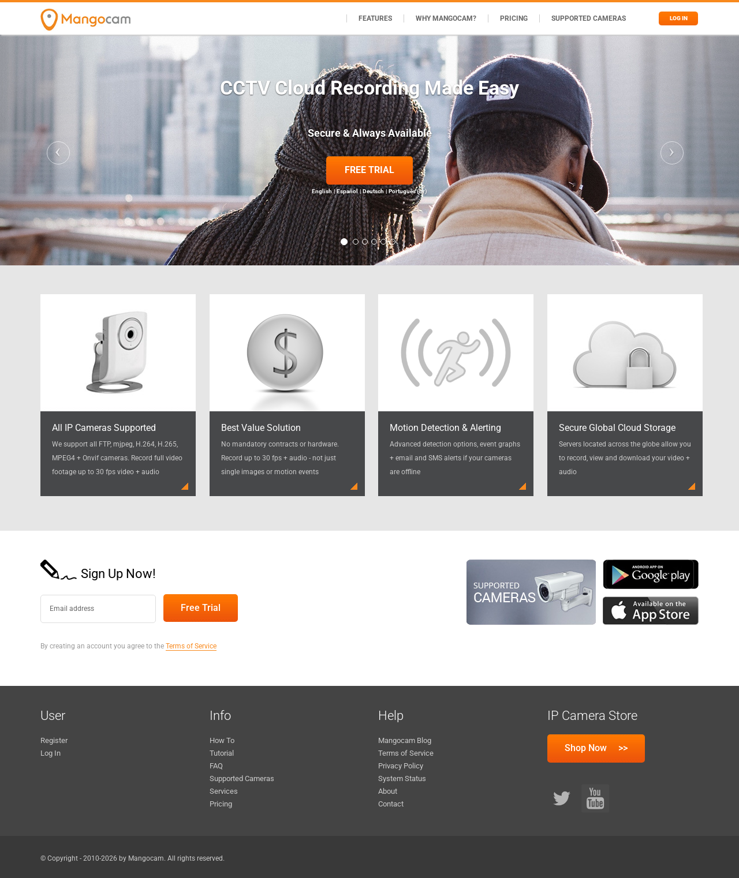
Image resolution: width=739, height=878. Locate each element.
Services (224, 791)
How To (222, 740)
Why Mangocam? (446, 18)
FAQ (216, 765)
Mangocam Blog (404, 740)
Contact (391, 804)
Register (54, 740)
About (387, 791)
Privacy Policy (400, 765)
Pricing (514, 18)
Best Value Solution (261, 427)
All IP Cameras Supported (104, 427)
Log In (50, 753)
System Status (402, 778)
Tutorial (222, 753)
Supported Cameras (588, 18)
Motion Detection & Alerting (445, 427)
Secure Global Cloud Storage (617, 427)
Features (375, 18)
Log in (679, 18)
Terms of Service (191, 646)
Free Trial (369, 169)
